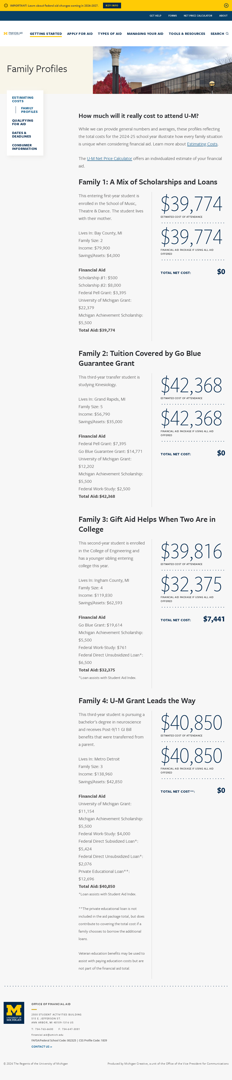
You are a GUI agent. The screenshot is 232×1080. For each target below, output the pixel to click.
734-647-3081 (71, 1029)
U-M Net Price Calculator (109, 158)
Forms (172, 15)
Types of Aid (110, 33)
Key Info (112, 5)
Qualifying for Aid (22, 122)
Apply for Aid (80, 33)
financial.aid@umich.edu (47, 1035)
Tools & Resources (187, 33)
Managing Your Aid (145, 33)
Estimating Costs (22, 99)
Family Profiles (29, 110)
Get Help (155, 15)
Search (217, 33)
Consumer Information (24, 147)
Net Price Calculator (198, 15)
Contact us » (41, 1046)
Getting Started (46, 33)
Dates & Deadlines (21, 134)
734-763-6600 (44, 1029)
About (223, 15)
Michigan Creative (136, 1063)
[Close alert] (226, 5)
